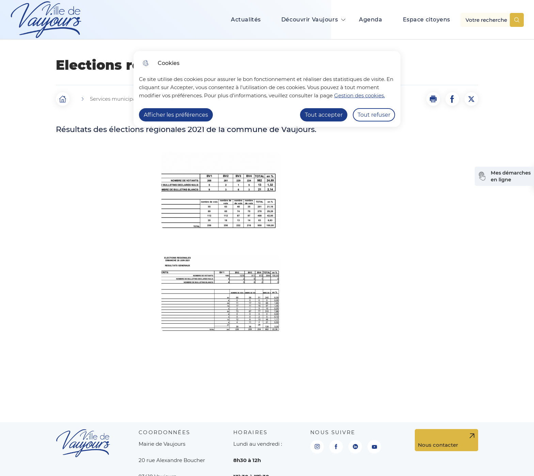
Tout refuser (374, 115)
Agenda (370, 19)
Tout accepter (324, 115)
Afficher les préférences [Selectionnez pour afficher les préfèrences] (176, 115)
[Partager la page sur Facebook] (452, 99)
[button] (433, 99)
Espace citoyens (427, 19)
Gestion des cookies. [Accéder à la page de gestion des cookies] (359, 95)
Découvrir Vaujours (309, 19)
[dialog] (267, 89)
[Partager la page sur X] (471, 99)
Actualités (246, 19)
